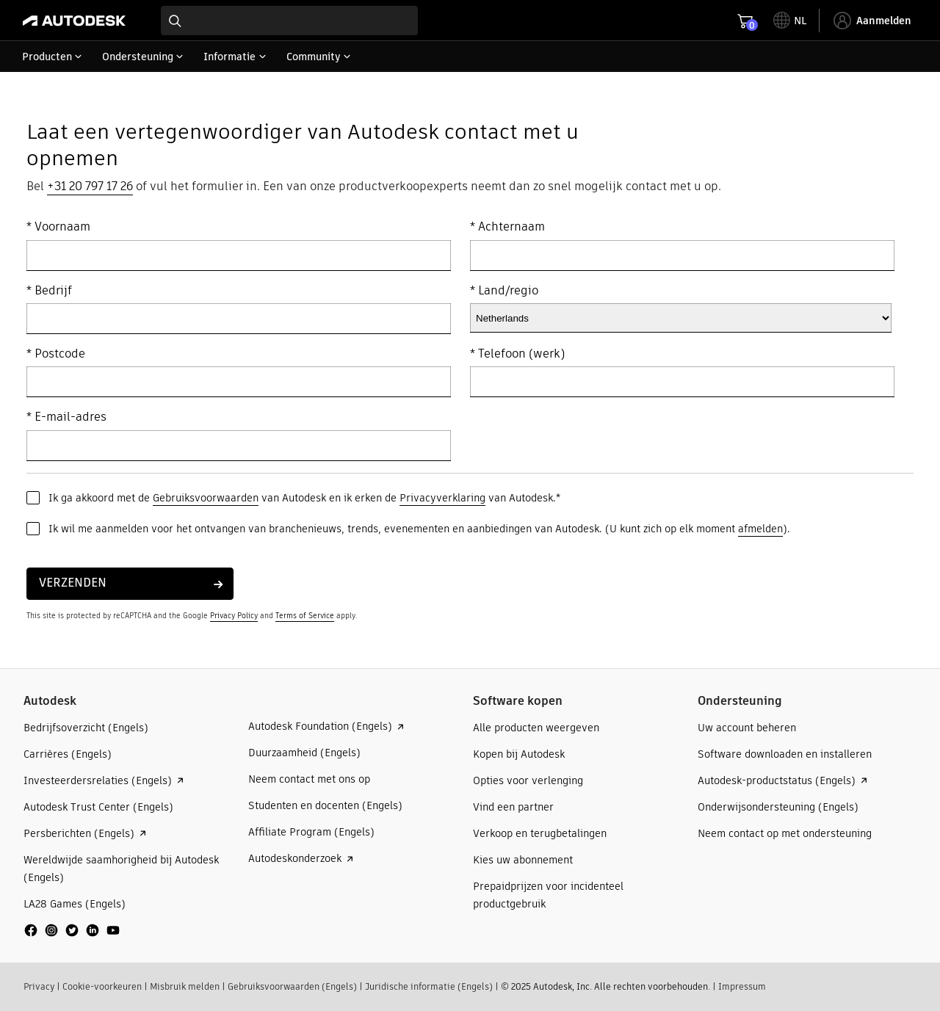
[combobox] (289, 20)
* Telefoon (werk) (517, 354)
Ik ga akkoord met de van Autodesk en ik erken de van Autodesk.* (304, 498)
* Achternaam (507, 227)
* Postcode (55, 354)
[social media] (72, 930)
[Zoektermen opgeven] (289, 20)
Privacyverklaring (442, 497)
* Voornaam (58, 227)
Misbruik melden (185, 986)
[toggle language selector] (790, 20)
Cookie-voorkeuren (102, 986)
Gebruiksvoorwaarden (205, 497)
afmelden (760, 528)
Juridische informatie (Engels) (429, 986)
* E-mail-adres (66, 417)
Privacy (39, 986)
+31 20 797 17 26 (90, 186)
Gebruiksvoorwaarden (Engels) (292, 986)
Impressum (742, 986)
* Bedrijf (49, 291)
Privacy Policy (234, 615)
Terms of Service (304, 615)
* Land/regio (504, 291)
